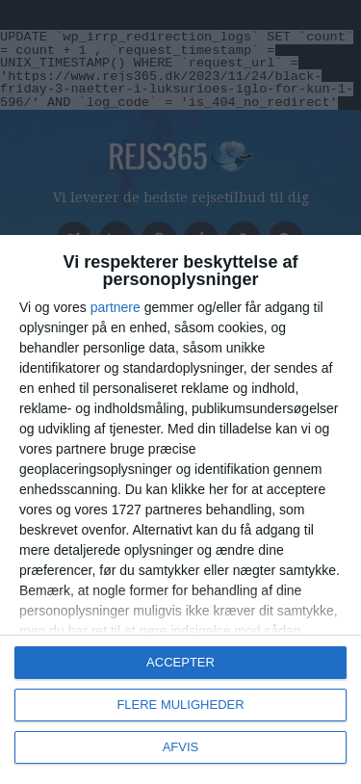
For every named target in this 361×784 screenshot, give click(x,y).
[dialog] (180, 509)
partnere (115, 307)
